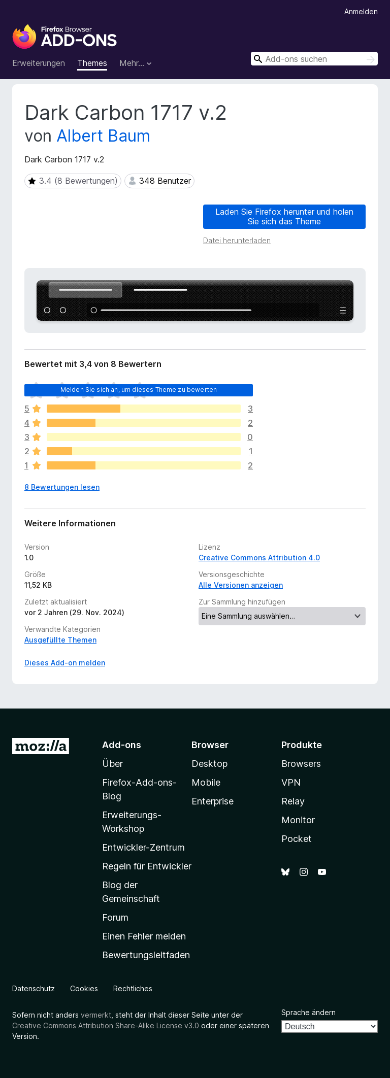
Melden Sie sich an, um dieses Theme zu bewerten (138, 389)
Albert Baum (103, 136)
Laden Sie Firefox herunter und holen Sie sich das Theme (284, 216)
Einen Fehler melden (144, 936)
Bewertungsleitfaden (146, 955)
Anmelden (361, 11)
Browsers (301, 763)
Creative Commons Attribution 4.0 (259, 557)
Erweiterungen (38, 63)
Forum (115, 917)
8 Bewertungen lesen (62, 487)
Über (112, 763)
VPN (291, 782)
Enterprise (212, 801)
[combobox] (314, 58)
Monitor (298, 820)
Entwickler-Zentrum (143, 847)
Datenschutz (33, 988)
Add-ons (121, 744)
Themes (92, 63)
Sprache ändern (308, 1012)
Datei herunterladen (237, 240)
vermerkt (96, 1014)
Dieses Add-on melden (64, 662)
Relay (293, 801)
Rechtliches (132, 988)
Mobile (205, 782)
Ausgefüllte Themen (60, 639)
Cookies (84, 988)
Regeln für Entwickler (146, 866)
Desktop (209, 763)
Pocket (296, 838)
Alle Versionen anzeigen (241, 585)
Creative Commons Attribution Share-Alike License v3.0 (105, 1025)
